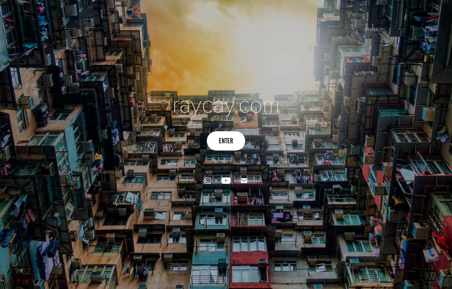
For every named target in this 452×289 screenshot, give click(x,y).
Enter (226, 141)
